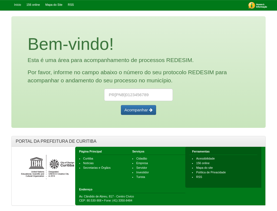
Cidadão (141, 158)
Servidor (141, 167)
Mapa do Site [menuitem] (53, 4)
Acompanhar (138, 110)
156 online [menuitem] (33, 4)
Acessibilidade (205, 158)
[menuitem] (258, 5)
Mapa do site (204, 167)
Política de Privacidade (211, 172)
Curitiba (88, 158)
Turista (140, 176)
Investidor (142, 172)
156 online (203, 163)
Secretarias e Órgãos (97, 167)
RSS (199, 176)
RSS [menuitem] (71, 4)
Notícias (88, 163)
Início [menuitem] (17, 4)
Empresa (142, 163)
